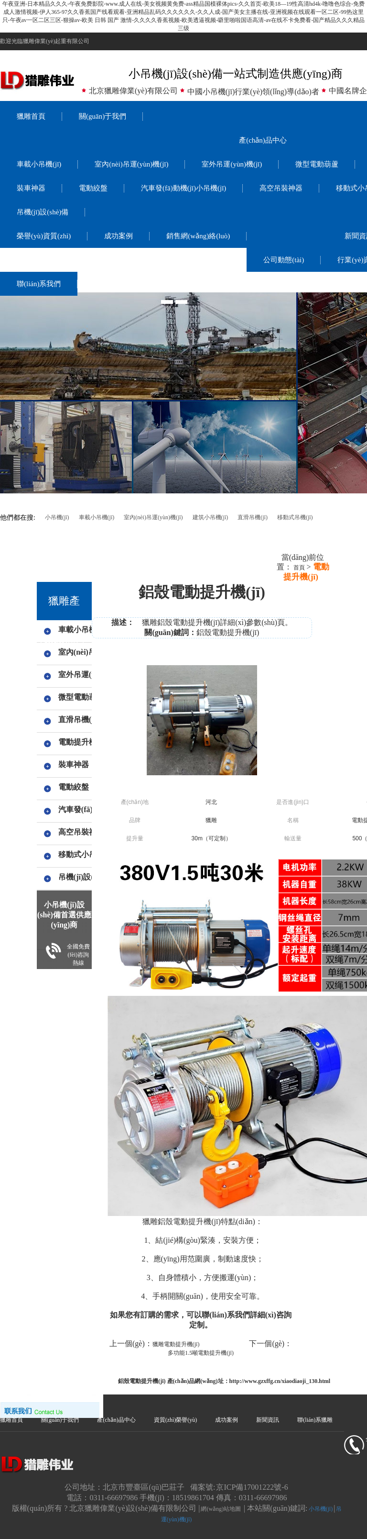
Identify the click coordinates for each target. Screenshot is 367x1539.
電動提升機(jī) (73, 742)
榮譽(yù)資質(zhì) (44, 236)
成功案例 (118, 236)
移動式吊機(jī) (295, 517)
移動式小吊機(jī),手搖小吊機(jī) (73, 854)
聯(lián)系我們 (39, 284)
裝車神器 (31, 188)
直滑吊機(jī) (252, 517)
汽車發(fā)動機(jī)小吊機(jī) (183, 188)
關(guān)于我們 (102, 116)
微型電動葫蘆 (316, 164)
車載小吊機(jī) (39, 164)
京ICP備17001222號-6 (252, 1487)
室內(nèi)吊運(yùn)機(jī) (131, 164)
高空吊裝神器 (280, 188)
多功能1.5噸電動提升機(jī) (201, 1352)
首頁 (298, 567)
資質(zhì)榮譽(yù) (175, 1419)
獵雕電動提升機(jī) (176, 1344)
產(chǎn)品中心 (263, 140)
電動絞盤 (93, 188)
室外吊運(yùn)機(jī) (232, 164)
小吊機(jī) (57, 517)
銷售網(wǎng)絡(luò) (198, 236)
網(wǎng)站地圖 (221, 1509)
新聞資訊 (267, 1419)
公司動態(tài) (283, 260)
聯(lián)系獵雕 (315, 1419)
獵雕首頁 (31, 116)
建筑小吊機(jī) (210, 517)
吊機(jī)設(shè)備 (42, 212)
